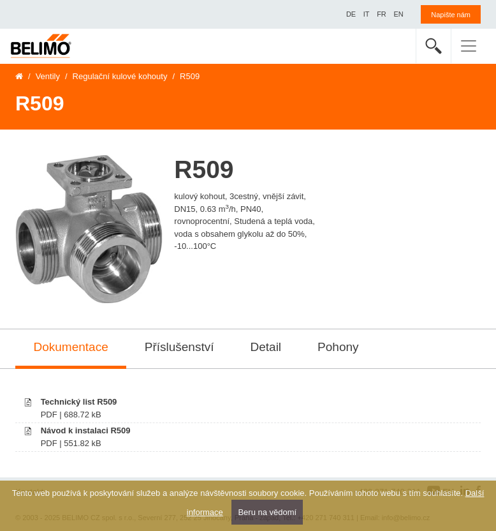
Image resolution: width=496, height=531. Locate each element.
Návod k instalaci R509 (86, 430)
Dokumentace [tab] (71, 347)
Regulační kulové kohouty (120, 76)
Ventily (48, 76)
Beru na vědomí (267, 512)
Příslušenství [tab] (179, 347)
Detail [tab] (266, 347)
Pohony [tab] (337, 347)
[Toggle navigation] (468, 46)
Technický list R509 (79, 402)
